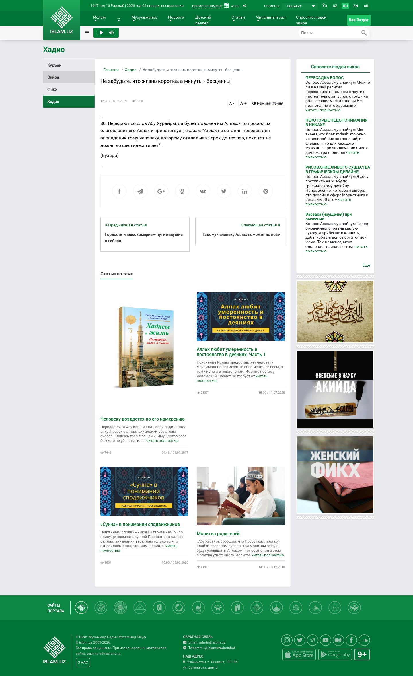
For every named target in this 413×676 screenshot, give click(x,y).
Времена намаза (207, 6)
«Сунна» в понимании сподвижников (140, 524)
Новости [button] (176, 17)
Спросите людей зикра (311, 20)
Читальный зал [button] (270, 17)
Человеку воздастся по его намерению (142, 419)
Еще (366, 265)
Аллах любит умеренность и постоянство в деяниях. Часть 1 (231, 352)
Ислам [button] (99, 17)
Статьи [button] (238, 17)
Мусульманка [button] (144, 17)
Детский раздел (203, 20)
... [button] (118, 17)
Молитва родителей (218, 533)
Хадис (130, 69)
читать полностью (162, 440)
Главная (111, 69)
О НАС (83, 663)
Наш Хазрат (359, 19)
